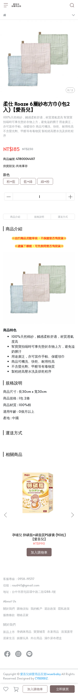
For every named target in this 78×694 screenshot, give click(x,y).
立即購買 (62, 689)
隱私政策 (64, 608)
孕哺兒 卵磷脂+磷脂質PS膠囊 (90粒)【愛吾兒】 (39, 537)
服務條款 (9, 615)
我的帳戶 (36, 608)
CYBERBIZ (41, 678)
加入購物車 (35, 689)
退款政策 (50, 608)
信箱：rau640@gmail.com (21, 585)
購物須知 (22, 608)
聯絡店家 (22, 615)
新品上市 (9, 632)
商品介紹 (15, 216)
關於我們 (9, 608)
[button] (72, 514)
